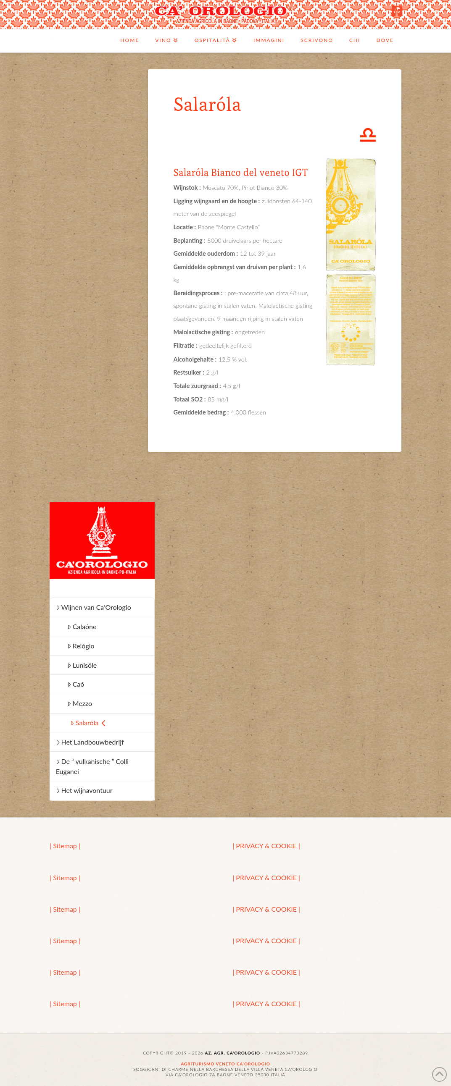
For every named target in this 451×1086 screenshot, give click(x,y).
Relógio (81, 646)
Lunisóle (82, 665)
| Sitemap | (65, 846)
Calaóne (82, 626)
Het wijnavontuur (84, 790)
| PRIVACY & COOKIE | (266, 846)
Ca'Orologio (52, 38)
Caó (75, 684)
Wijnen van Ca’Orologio (93, 607)
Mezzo (79, 703)
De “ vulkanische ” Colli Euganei (92, 766)
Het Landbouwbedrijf (90, 742)
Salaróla (88, 723)
